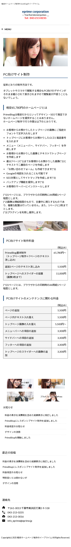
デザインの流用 (12, 432)
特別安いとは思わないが (15, 477)
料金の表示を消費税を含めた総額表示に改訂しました (31, 415)
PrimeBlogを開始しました (18, 437)
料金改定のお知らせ (15, 426)
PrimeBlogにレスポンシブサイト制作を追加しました (31, 420)
